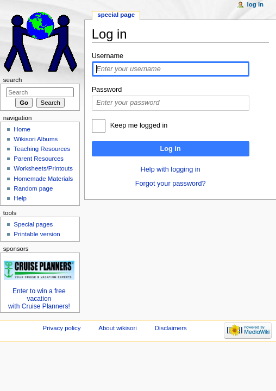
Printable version (37, 234)
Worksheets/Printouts (43, 168)
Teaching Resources (42, 149)
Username (108, 56)
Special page (116, 14)
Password (107, 89)
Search (12, 80)
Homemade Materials (43, 178)
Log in (170, 149)
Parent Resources (39, 158)
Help (20, 198)
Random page (33, 188)
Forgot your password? (170, 183)
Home (22, 129)
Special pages (33, 224)
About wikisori (117, 328)
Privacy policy (62, 328)
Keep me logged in (139, 125)
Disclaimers (171, 328)
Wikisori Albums (36, 139)
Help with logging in (170, 169)
